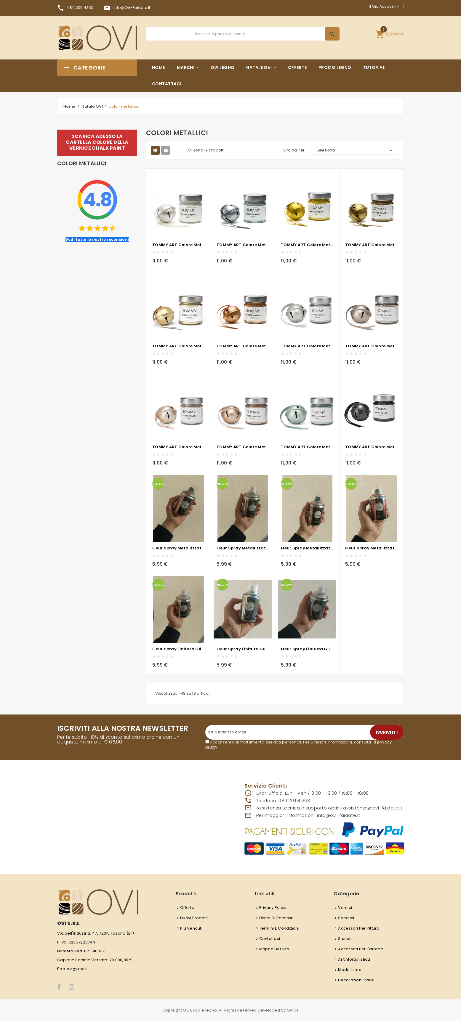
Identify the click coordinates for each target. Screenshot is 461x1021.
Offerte (187, 907)
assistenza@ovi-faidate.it (372, 808)
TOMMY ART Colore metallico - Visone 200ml (371, 346)
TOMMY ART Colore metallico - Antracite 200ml (371, 447)
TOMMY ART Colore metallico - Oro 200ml (307, 245)
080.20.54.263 (294, 800)
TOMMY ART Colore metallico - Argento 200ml (243, 245)
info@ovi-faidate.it (132, 7)
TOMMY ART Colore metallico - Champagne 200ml (178, 346)
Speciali (346, 918)
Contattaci (269, 938)
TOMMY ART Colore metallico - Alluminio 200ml (307, 346)
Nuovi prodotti (194, 918)
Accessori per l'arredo (360, 949)
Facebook (59, 987)
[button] (389, 34)
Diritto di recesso (276, 918)
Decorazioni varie (356, 980)
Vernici (345, 907)
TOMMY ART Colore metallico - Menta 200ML (307, 447)
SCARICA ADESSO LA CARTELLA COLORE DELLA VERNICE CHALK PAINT (97, 142)
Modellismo (349, 969)
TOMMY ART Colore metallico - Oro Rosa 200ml (243, 447)
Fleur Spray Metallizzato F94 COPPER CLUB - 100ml (371, 548)
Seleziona (355, 150)
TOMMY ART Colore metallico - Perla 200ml (178, 245)
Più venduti (191, 928)
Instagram (72, 987)
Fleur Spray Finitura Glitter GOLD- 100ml (243, 649)
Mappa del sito (274, 949)
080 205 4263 (80, 7)
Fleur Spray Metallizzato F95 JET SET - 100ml (178, 548)
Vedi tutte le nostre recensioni (97, 239)
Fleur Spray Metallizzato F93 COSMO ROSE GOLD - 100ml (307, 548)
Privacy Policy (272, 907)
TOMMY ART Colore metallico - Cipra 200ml (178, 447)
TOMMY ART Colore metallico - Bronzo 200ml (371, 245)
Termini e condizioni (279, 928)
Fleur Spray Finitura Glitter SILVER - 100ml (178, 649)
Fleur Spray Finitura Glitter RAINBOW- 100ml (307, 649)
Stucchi (345, 938)
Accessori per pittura (358, 928)
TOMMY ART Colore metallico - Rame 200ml (243, 346)
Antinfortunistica (354, 959)
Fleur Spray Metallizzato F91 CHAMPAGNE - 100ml (243, 548)
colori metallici (81, 163)
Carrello (389, 33)
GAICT (293, 1010)
